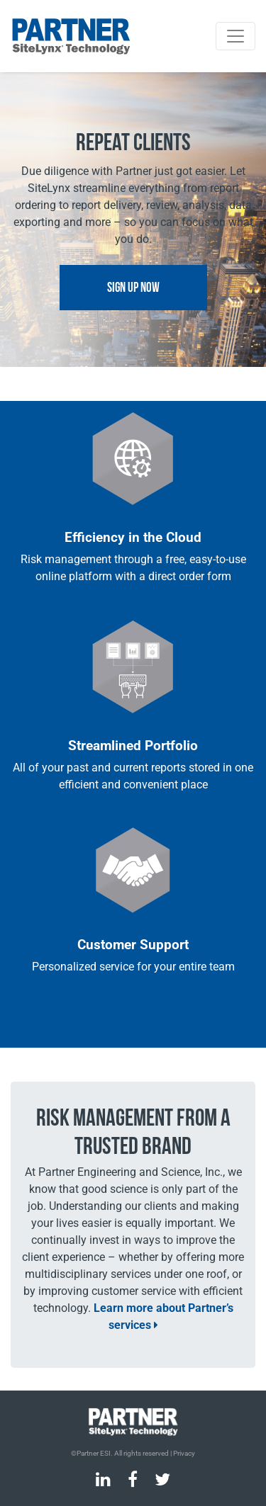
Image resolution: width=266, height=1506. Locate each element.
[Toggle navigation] (235, 36)
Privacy (184, 1453)
